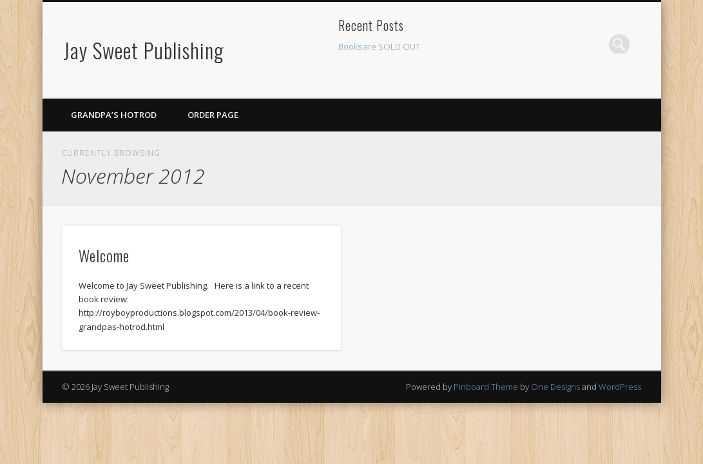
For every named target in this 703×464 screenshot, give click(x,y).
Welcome (104, 255)
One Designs (555, 386)
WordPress (620, 386)
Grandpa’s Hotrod (114, 115)
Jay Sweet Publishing (143, 50)
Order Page (213, 115)
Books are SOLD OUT (379, 46)
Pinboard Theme (486, 386)
